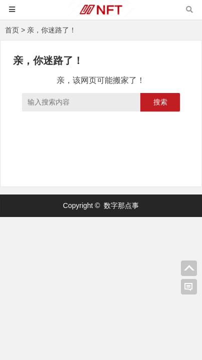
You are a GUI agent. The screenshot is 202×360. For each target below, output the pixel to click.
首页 (12, 30)
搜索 (160, 102)
